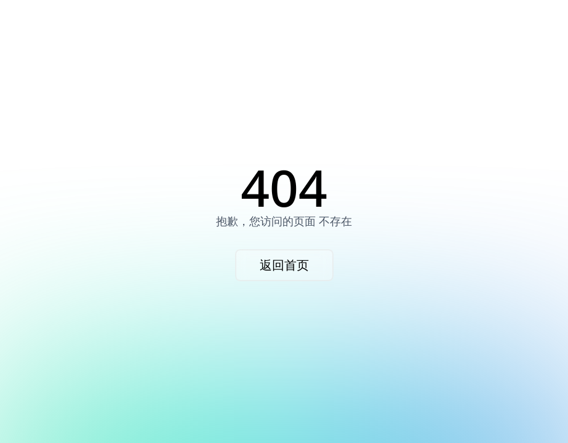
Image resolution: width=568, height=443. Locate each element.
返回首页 (284, 265)
